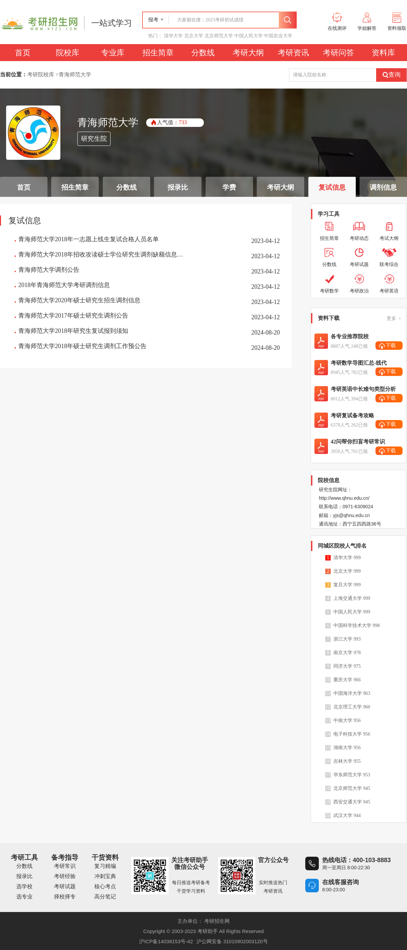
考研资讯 (293, 52)
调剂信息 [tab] (383, 187)
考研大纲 (248, 52)
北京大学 (193, 35)
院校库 (67, 52)
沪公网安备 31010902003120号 (232, 941)
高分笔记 (105, 896)
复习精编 (105, 866)
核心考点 (105, 886)
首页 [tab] (24, 187)
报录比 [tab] (178, 187)
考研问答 (338, 52)
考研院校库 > (43, 74)
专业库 (112, 52)
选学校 (24, 886)
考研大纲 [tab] (280, 187)
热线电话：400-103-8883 (356, 860)
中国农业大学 (278, 35)
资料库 (383, 52)
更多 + (394, 318)
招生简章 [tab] (75, 187)
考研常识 (65, 866)
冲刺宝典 (105, 876)
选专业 (24, 896)
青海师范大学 (75, 74)
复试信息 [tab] (332, 187)
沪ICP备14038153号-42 (166, 941)
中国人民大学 (248, 35)
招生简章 (158, 52)
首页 (23, 52)
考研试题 (65, 886)
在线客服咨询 (340, 882)
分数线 (203, 52)
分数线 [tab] (126, 187)
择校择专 (65, 896)
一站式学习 (111, 23)
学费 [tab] (229, 187)
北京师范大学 (219, 35)
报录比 (24, 876)
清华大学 (173, 35)
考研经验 (65, 876)
